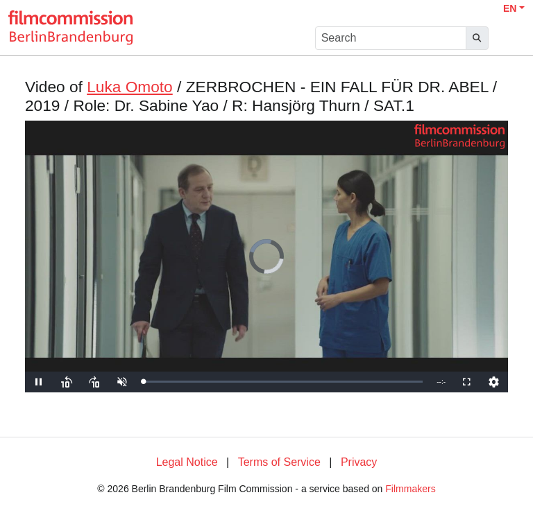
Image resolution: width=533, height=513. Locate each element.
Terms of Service (279, 462)
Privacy (359, 462)
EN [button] (509, 8)
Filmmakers (410, 488)
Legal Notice (187, 462)
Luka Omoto (130, 87)
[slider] (283, 382)
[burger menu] (509, 38)
